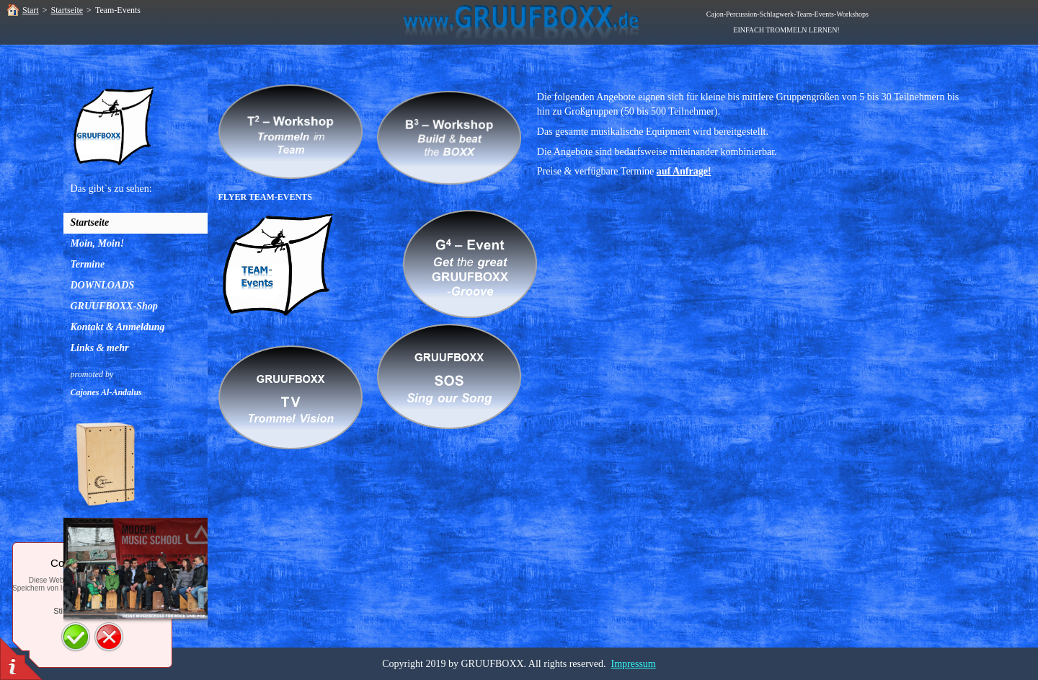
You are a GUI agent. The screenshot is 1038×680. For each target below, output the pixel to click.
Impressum (633, 663)
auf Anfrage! (684, 171)
